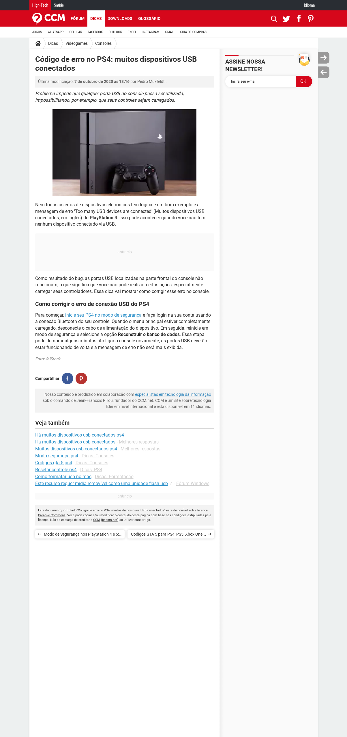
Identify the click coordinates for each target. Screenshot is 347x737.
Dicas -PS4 (91, 469)
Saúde (59, 5)
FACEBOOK (95, 32)
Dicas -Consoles (98, 455)
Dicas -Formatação (114, 476)
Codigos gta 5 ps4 (53, 462)
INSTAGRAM (151, 32)
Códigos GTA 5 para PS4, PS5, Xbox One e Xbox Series (168, 535)
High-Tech (40, 5)
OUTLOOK (115, 32)
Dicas (96, 18)
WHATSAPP (55, 32)
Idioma (309, 5)
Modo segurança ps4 (56, 455)
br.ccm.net (109, 520)
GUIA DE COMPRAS (193, 32)
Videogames (76, 43)
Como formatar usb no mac (63, 476)
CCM (96, 520)
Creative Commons (51, 515)
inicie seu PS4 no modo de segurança (103, 315)
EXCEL (132, 32)
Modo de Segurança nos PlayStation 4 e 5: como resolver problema (81, 535)
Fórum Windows (192, 483)
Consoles (103, 43)
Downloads (120, 18)
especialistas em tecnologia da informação (173, 394)
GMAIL (170, 32)
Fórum (78, 18)
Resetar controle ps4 (56, 469)
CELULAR (76, 32)
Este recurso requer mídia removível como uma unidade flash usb (101, 483)
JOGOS (37, 32)
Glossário (149, 18)
